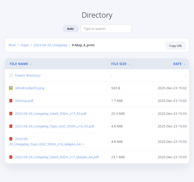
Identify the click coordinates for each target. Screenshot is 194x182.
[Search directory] (106, 29)
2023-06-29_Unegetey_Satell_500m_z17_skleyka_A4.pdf (57, 156)
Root (12, 44)
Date (177, 63)
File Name (19, 63)
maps (24, 44)
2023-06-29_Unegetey (50, 44)
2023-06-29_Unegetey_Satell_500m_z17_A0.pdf (50, 113)
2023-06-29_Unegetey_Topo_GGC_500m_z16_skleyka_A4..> (46, 141)
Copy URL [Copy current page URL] (175, 45)
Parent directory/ (27, 75)
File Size (119, 63)
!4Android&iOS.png (29, 87)
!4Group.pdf (24, 100)
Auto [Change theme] (70, 29)
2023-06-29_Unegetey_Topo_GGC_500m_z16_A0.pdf (54, 125)
